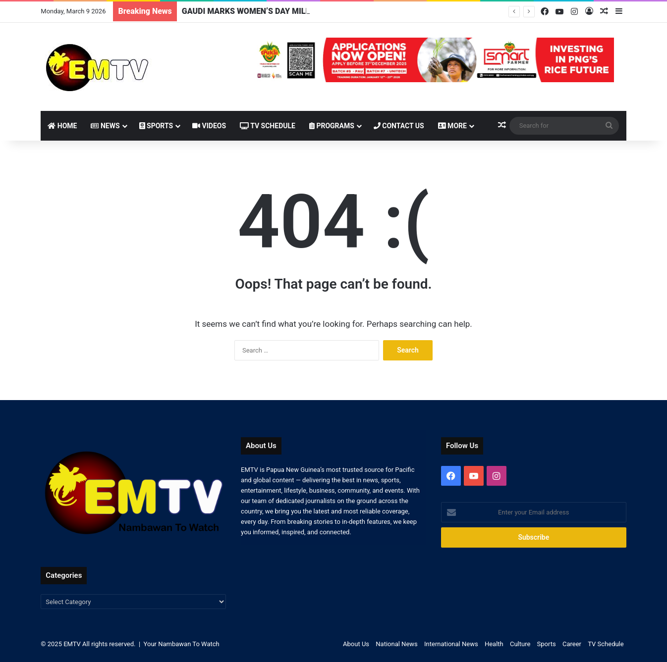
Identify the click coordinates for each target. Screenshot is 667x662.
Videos (209, 126)
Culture (520, 644)
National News (396, 644)
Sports (156, 126)
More (452, 126)
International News (451, 644)
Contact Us (399, 126)
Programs (331, 126)
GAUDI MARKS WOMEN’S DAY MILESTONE (258, 11)
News (105, 126)
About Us (356, 644)
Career (571, 644)
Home (62, 126)
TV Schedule (267, 126)
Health (494, 644)
